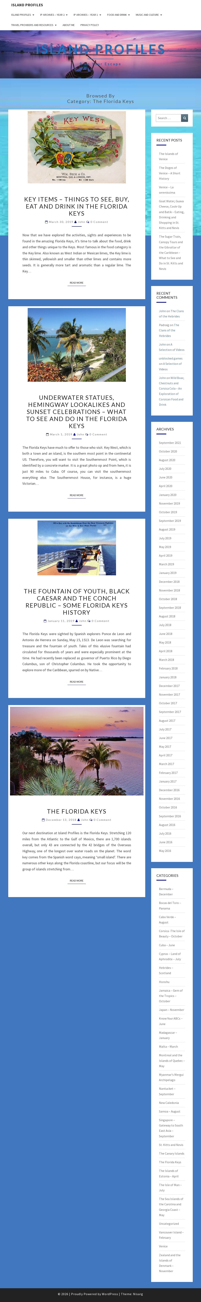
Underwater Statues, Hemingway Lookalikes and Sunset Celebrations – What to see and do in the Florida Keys (76, 411)
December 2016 (169, 790)
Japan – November (171, 1010)
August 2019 (167, 529)
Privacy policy (89, 25)
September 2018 (170, 608)
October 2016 (168, 807)
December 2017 (169, 686)
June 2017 (165, 738)
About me (69, 25)
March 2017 (166, 764)
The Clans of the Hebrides (169, 330)
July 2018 (165, 625)
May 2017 (165, 746)
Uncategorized (169, 1224)
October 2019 (168, 512)
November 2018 (169, 590)
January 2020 (167, 495)
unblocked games (171, 358)
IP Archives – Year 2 (52, 15)
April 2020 (165, 486)
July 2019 (165, 538)
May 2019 (165, 547)
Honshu (164, 982)
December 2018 (169, 582)
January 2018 (167, 677)
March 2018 (166, 660)
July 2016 (165, 833)
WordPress (110, 1294)
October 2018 (168, 599)
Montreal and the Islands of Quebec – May (172, 1060)
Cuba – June (167, 945)
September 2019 (170, 521)
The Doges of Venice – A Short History (169, 173)
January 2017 (167, 781)
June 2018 (165, 634)
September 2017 (170, 712)
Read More (78, 282)
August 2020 (167, 460)
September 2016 (170, 816)
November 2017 (169, 694)
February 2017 (168, 773)
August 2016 (167, 825)
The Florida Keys (76, 811)
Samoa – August (169, 1111)
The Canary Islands (171, 1153)
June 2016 (165, 842)
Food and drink (117, 15)
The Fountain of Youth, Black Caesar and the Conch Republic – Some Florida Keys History (77, 602)
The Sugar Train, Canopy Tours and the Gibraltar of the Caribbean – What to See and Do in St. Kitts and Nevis (171, 252)
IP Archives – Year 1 (86, 15)
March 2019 (166, 564)
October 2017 (168, 703)
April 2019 (165, 555)
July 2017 (165, 729)
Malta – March (168, 1046)
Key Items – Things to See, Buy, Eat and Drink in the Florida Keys (76, 206)
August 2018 (167, 616)
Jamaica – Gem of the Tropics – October (171, 995)
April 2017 (165, 755)
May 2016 (165, 851)
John (81, 221)
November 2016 (169, 799)
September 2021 (170, 443)
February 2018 (168, 668)
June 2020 (165, 477)
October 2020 (168, 451)
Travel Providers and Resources (32, 25)
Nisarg (138, 1294)
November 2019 (169, 503)
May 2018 (165, 642)
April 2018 (165, 651)
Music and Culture (147, 15)
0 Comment (99, 221)
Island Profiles (27, 4)
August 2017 (167, 721)
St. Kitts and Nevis (171, 1145)
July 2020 (165, 469)
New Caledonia (169, 1103)
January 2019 (167, 573)
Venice (163, 1246)
